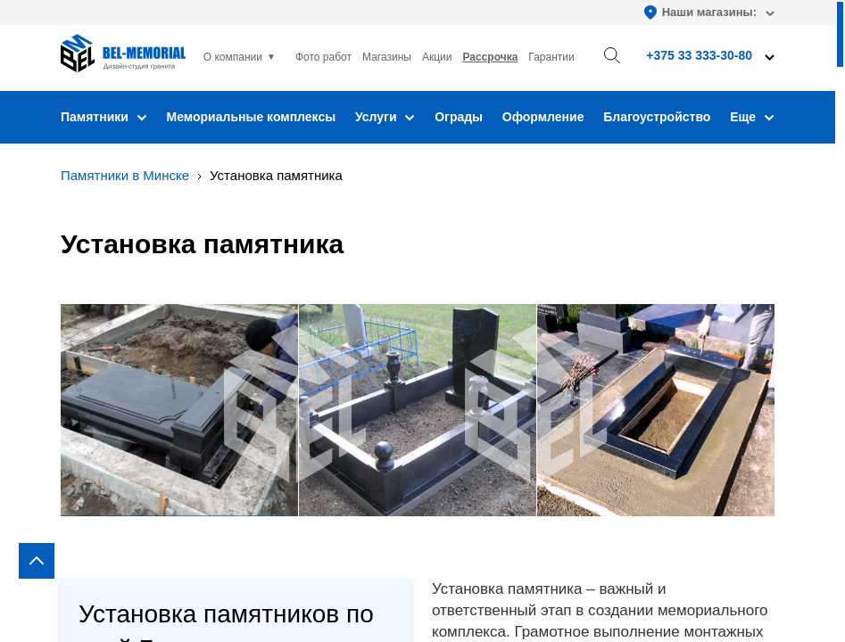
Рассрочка (490, 57)
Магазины (386, 57)
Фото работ (323, 57)
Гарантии (551, 57)
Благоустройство (656, 117)
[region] (422, 321)
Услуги (385, 117)
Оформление (543, 117)
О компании (232, 57)
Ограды (459, 117)
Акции (437, 57)
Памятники (104, 117)
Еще (752, 117)
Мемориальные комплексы (251, 117)
